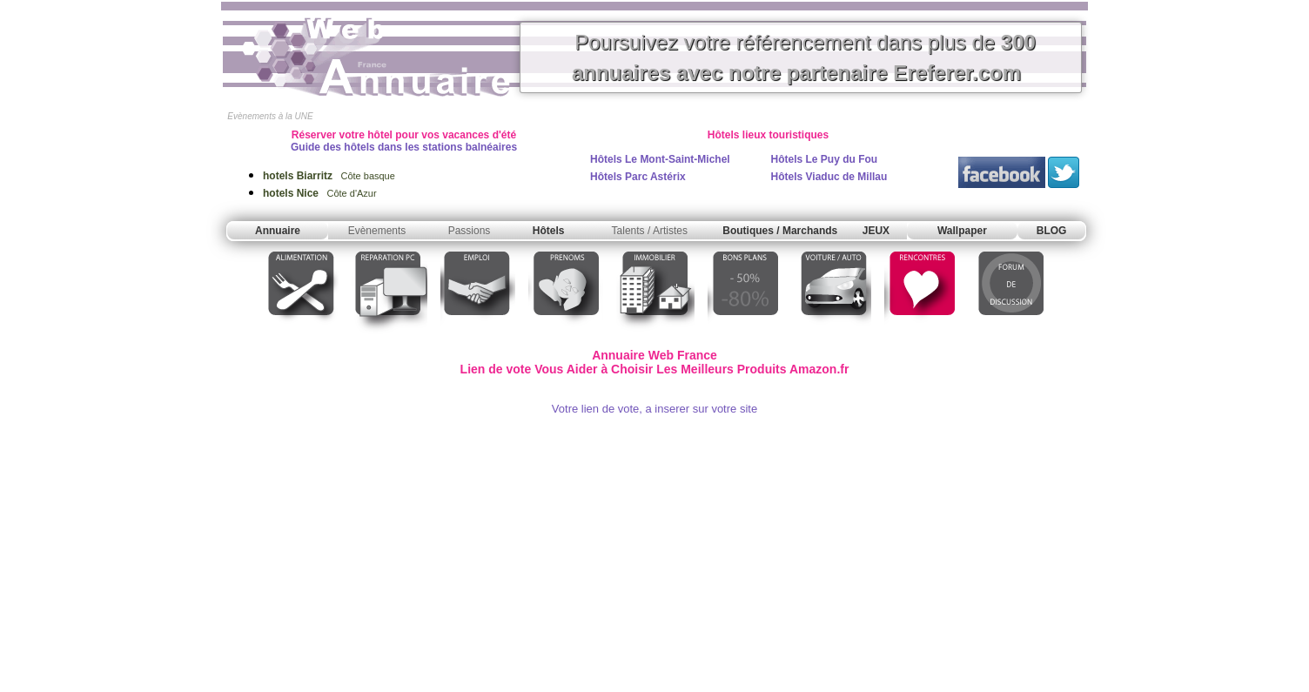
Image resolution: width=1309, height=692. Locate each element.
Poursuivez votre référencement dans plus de (804, 57)
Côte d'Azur (320, 193)
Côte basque (329, 176)
